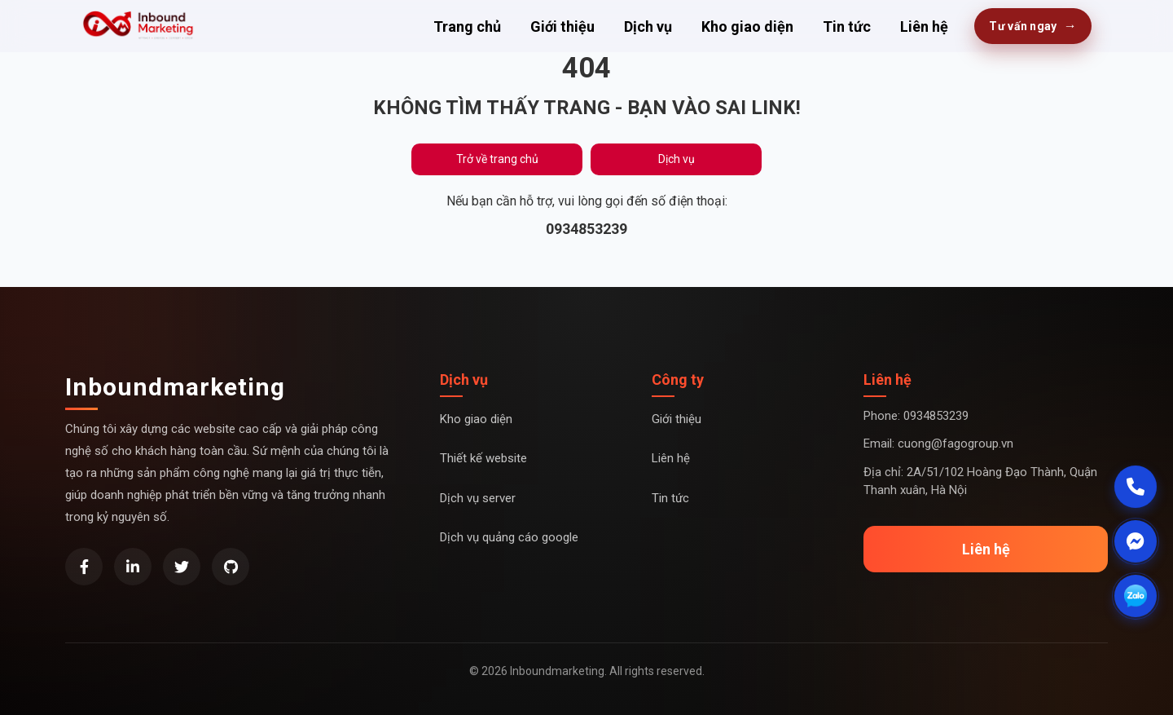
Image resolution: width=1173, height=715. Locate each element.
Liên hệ (924, 26)
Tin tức (847, 26)
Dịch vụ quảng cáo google (509, 537)
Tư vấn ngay (1033, 26)
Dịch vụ (648, 26)
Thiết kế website (483, 458)
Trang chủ (467, 26)
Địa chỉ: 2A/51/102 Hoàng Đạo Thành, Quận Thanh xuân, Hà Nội (980, 481)
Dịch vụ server (478, 498)
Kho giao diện (747, 26)
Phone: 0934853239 (916, 415)
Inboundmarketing (175, 387)
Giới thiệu (562, 26)
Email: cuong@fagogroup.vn (938, 443)
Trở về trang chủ (497, 159)
